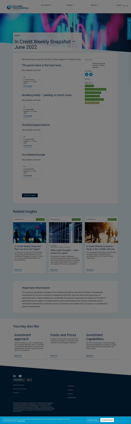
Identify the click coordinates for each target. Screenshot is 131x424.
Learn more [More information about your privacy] (21, 421)
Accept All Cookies (107, 420)
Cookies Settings (93, 420)
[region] (65, 420)
